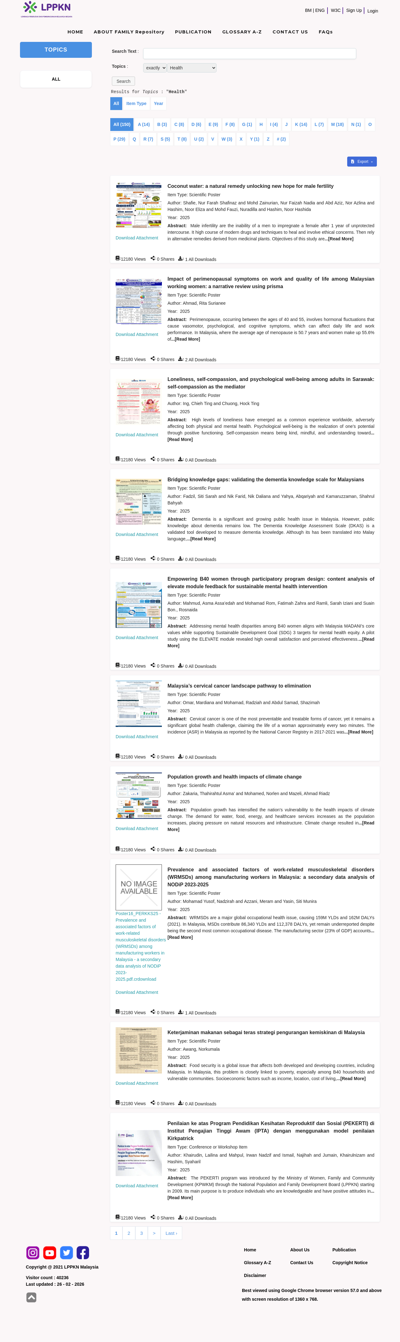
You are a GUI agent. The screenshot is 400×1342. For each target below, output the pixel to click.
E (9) (213, 124)
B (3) (162, 124)
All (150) (121, 124)
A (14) (144, 124)
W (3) (227, 139)
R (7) (148, 139)
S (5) (165, 139)
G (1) (247, 124)
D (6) (196, 124)
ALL (56, 79)
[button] (123, 81)
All (116, 103)
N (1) (356, 124)
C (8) (179, 124)
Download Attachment (137, 237)
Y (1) (254, 139)
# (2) (281, 139)
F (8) (230, 124)
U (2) (199, 139)
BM (308, 10)
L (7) (319, 124)
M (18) (337, 124)
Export (360, 161)
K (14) (301, 124)
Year (158, 103)
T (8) (182, 139)
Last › (172, 1233)
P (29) (119, 139)
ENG (320, 10)
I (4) (274, 124)
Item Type (137, 103)
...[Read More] (339, 238)
